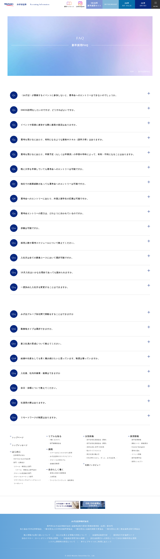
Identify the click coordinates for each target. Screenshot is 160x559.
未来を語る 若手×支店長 (95, 447)
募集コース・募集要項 (140, 443)
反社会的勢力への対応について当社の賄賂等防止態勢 (118, 534)
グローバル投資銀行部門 (22, 469)
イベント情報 (136, 454)
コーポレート (18, 479)
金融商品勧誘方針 (103, 531)
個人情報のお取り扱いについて (33, 531)
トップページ (18, 436)
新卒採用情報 (136, 440)
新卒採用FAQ (136, 458)
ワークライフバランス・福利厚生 (62, 480)
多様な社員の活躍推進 (58, 473)
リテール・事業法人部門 (22, 462)
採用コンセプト (137, 461)
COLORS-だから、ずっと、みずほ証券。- (102, 458)
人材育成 (53, 477)
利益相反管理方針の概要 (74, 534)
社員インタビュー (94, 464)
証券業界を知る (19, 451)
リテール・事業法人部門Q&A (25, 465)
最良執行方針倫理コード (130, 531)
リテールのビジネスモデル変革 (61, 453)
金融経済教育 (55, 464)
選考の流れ (136, 451)
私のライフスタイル (94, 451)
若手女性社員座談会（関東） (97, 440)
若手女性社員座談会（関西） (97, 443)
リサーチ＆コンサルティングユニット (27, 475)
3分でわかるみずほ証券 (22, 454)
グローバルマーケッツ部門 (23, 472)
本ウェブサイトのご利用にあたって (98, 537)
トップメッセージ (21, 442)
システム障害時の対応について (59, 537)
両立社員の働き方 (93, 454)
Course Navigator (138, 447)
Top (132, 72)
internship (110, 4)
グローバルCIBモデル (58, 460)
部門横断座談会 (55, 443)
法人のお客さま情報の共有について (71, 531)
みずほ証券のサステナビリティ (61, 456)
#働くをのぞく (55, 440)
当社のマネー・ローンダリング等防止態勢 (36, 534)
